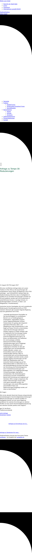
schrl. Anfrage (4, 413)
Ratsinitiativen (7, 110)
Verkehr (8, 415)
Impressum (6, 7)
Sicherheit (3, 415)
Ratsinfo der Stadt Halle (10, 4)
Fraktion (5, 103)
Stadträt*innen (11, 104)
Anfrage (9, 113)
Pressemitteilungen (9, 118)
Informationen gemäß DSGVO (12, 9)
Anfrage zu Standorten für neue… (14, 432)
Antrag (9, 111)
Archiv (5, 5)
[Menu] (1, 164)
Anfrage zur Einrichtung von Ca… (14, 423)
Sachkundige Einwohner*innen (16, 106)
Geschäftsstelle (11, 108)
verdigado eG (20, 437)
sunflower (3, 437)
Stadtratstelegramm (9, 116)
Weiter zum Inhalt (5, 1)
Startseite (6, 101)
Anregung (9, 115)
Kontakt (5, 120)
